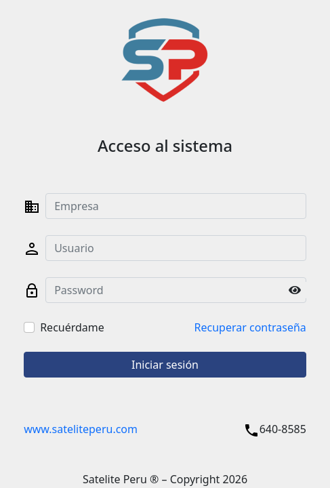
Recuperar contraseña (250, 327)
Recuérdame (72, 327)
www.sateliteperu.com (81, 429)
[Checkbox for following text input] (29, 327)
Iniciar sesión (165, 364)
